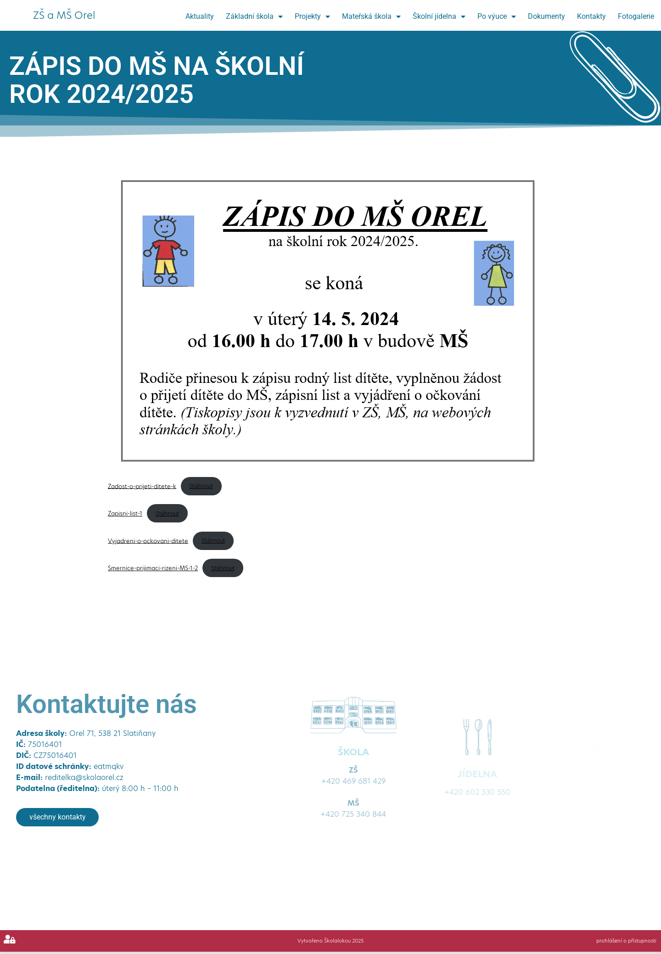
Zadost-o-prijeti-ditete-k (142, 486)
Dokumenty (546, 16)
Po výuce (496, 16)
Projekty (312, 16)
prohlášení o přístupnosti (625, 940)
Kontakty (591, 16)
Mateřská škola (371, 16)
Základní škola (254, 16)
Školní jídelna (439, 16)
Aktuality (199, 16)
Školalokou (337, 940)
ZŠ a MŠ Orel (64, 15)
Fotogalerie (636, 16)
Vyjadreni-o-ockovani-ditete (148, 540)
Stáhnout (201, 486)
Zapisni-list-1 (125, 513)
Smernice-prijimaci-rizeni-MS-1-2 (153, 568)
